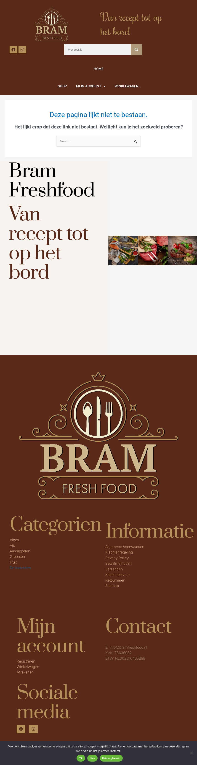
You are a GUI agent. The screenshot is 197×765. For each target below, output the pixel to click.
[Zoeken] (136, 49)
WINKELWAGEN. (127, 86)
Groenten (17, 556)
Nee (92, 758)
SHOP (62, 86)
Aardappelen (20, 550)
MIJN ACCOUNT (91, 86)
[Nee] (191, 753)
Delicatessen (20, 567)
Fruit (13, 561)
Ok (81, 758)
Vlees (14, 540)
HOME (98, 69)
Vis (12, 545)
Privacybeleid (111, 758)
